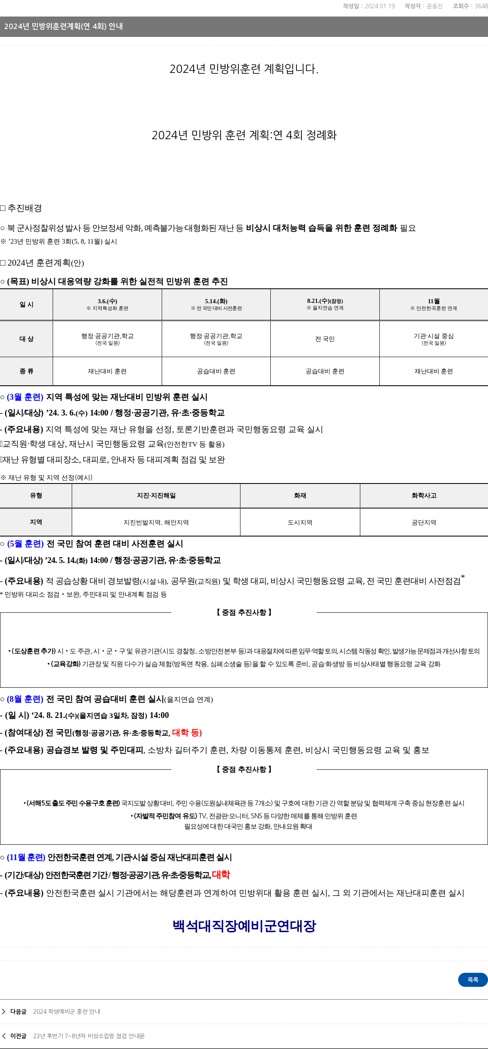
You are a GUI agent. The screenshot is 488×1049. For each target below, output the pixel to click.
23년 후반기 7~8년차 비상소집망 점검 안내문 (89, 1036)
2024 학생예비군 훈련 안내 (66, 1012)
